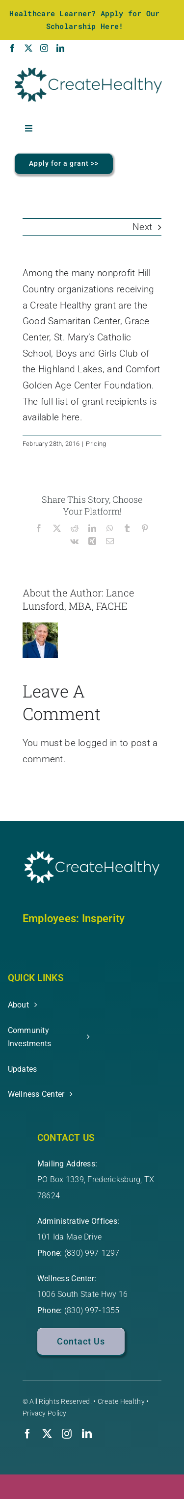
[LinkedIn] (60, 48)
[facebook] (27, 1434)
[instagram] (67, 1434)
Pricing (96, 443)
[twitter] (47, 1434)
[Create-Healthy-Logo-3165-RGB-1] (88, 72)
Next (142, 227)
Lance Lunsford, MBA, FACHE (78, 599)
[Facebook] (12, 48)
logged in (97, 743)
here (71, 417)
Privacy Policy (45, 1413)
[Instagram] (44, 48)
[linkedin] (87, 1434)
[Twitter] (28, 48)
